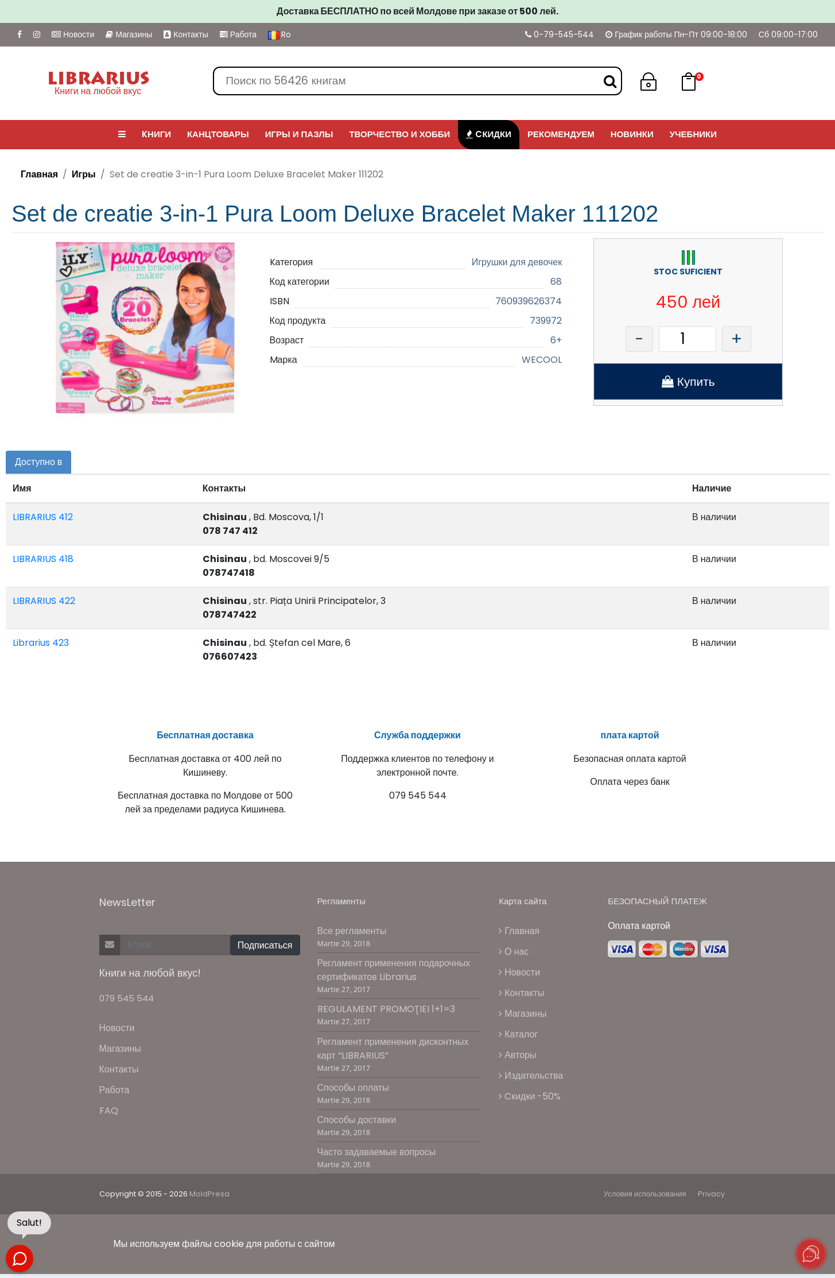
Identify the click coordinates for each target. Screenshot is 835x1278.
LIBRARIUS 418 (43, 559)
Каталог (518, 1040)
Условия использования (645, 1200)
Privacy (711, 1200)
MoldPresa (209, 1200)
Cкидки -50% (530, 1102)
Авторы (517, 1061)
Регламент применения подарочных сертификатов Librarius (394, 976)
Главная (39, 174)
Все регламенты (352, 937)
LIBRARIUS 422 (44, 600)
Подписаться (265, 951)
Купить (688, 381)
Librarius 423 (41, 642)
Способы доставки (357, 1126)
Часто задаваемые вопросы (376, 1158)
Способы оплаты (353, 1093)
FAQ (108, 1117)
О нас (514, 958)
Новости (73, 34)
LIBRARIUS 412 (43, 517)
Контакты (186, 34)
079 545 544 (126, 1004)
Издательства (531, 1082)
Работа (238, 34)
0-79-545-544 (559, 34)
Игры (84, 174)
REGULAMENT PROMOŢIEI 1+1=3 (386, 1015)
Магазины (129, 34)
